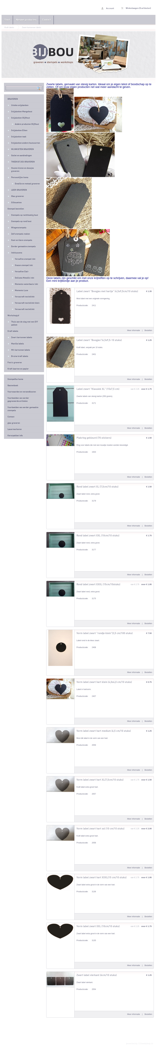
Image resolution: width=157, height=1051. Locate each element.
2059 (86, 745)
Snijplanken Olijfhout (20, 118)
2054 (86, 989)
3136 (86, 892)
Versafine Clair (22, 272)
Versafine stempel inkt (25, 259)
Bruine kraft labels (19, 356)
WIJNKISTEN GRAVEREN (22, 149)
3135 (86, 941)
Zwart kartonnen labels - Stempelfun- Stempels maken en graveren (26, 8)
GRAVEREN (13, 99)
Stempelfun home (15, 379)
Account (107, 8)
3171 (86, 403)
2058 (86, 843)
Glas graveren (17, 196)
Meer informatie (133, 330)
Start (7, 20)
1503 (86, 452)
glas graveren (14, 423)
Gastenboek (13, 385)
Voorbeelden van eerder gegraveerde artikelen (18, 399)
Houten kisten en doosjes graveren (22, 169)
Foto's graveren (15, 363)
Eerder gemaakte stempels (23, 246)
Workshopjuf (13, 316)
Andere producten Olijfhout (27, 124)
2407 (86, 696)
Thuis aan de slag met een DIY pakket (24, 323)
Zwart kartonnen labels (31, 27)
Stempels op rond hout (21, 221)
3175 (86, 599)
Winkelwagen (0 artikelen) (136, 8)
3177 (86, 550)
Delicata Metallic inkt (24, 278)
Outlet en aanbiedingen (21, 155)
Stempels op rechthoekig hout (24, 215)
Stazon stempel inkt (24, 265)
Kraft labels (9, 27)
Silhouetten (16, 203)
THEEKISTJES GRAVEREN (23, 162)
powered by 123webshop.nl (139, 1043)
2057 (86, 794)
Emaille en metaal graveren (27, 184)
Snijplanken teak (18, 137)
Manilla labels (17, 344)
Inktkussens (16, 253)
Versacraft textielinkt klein (27, 303)
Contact (46, 20)
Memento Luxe (21, 290)
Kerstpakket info (15, 436)
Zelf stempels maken (20, 234)
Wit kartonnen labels (20, 350)
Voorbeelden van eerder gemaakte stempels (23, 409)
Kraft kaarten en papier (18, 369)
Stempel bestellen (16, 209)
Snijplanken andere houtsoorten (25, 143)
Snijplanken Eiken (19, 130)
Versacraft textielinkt (24, 297)
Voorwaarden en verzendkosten (22, 392)
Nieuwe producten (26, 20)
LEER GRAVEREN (19, 190)
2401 (86, 354)
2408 (86, 648)
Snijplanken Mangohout (21, 112)
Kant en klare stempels (21, 240)
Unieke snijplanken (19, 105)
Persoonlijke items (19, 177)
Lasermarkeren (15, 429)
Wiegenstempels (18, 228)
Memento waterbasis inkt (26, 284)
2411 (86, 306)
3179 (86, 501)
